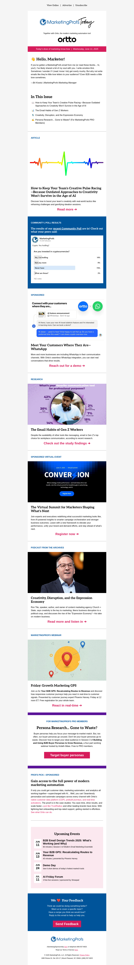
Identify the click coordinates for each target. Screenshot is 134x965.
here (65, 947)
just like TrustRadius (53, 806)
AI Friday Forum (53, 876)
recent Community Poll (67, 228)
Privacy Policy (84, 955)
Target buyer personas (67, 755)
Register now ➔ (67, 534)
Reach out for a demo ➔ (67, 365)
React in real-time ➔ (67, 705)
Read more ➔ (67, 209)
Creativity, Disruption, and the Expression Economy (59, 115)
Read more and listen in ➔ (67, 621)
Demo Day (49, 865)
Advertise (67, 5)
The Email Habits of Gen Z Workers (51, 110)
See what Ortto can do (41, 812)
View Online (53, 5)
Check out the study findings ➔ (67, 443)
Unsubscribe (81, 5)
